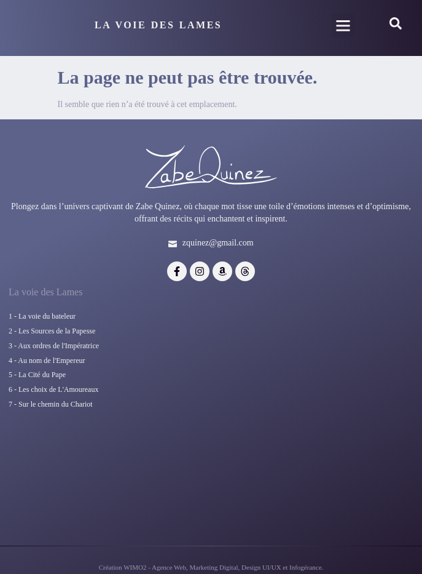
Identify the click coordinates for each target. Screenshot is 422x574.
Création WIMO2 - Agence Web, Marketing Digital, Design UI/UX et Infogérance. (211, 568)
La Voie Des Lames (158, 22)
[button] (342, 22)
